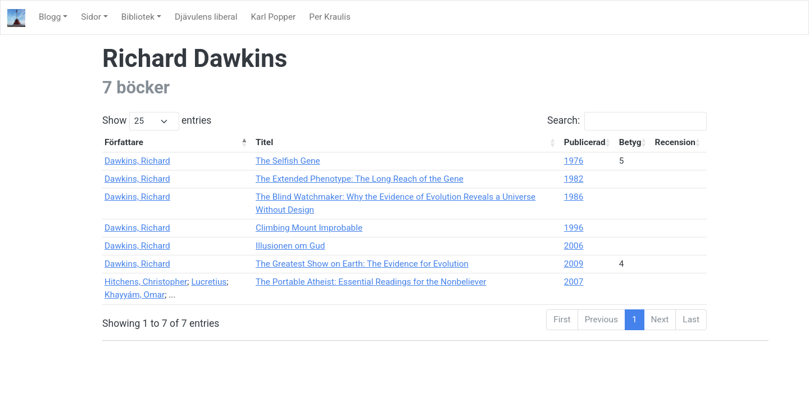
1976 (574, 161)
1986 (574, 197)
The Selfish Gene (288, 161)
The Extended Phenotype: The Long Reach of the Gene (359, 179)
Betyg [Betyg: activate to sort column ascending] (630, 142)
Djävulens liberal (206, 17)
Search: (627, 121)
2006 (574, 246)
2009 (574, 264)
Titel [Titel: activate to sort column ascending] (264, 142)
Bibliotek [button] (137, 17)
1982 (574, 179)
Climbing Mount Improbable (309, 228)
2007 (574, 282)
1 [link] (634, 319)
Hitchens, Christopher (145, 282)
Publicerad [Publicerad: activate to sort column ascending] (585, 142)
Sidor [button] (91, 17)
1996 (574, 228)
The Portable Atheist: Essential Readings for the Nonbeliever (371, 282)
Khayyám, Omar (134, 295)
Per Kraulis (330, 17)
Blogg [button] (50, 17)
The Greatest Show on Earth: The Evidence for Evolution (362, 264)
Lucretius (208, 282)
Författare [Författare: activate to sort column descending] (123, 142)
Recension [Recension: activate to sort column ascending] (675, 142)
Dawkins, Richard (137, 161)
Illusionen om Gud (290, 246)
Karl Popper (273, 17)
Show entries (156, 121)
